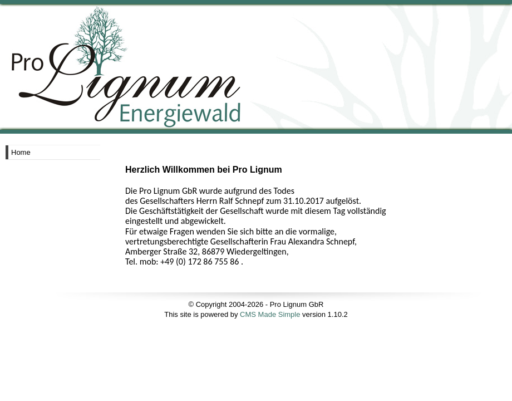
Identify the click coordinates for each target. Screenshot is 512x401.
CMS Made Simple (270, 314)
